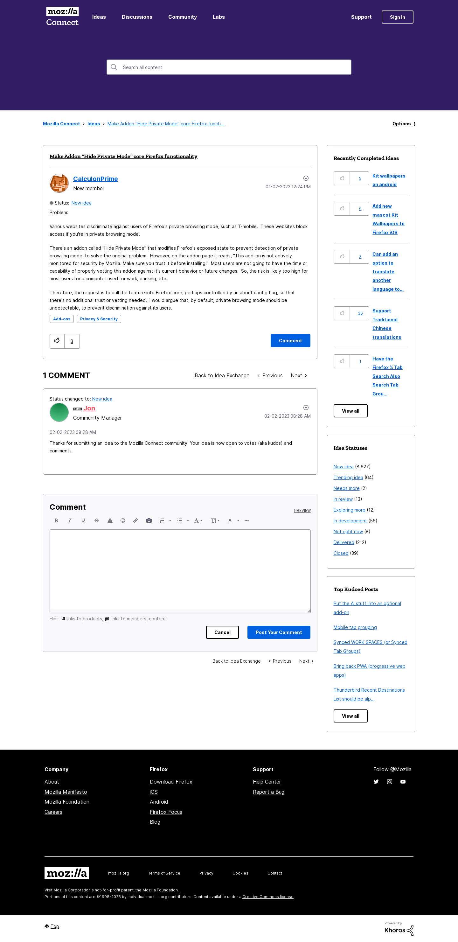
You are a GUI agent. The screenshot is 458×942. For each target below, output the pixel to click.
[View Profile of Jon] (89, 408)
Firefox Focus (166, 812)
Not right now (348, 531)
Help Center (267, 781)
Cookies (240, 873)
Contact (274, 873)
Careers (53, 812)
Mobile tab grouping (355, 627)
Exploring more (349, 510)
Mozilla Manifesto (66, 792)
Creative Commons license (268, 896)
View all (350, 411)
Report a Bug (268, 792)
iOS (154, 792)
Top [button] (55, 926)
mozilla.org (118, 873)
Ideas (99, 17)
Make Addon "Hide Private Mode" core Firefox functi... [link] (166, 123)
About (52, 781)
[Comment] (290, 340)
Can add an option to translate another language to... (388, 271)
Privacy (206, 873)
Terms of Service (164, 873)
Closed (341, 553)
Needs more (347, 488)
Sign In (397, 17)
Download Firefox (171, 781)
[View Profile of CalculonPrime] (95, 179)
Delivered (344, 542)
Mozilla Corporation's (73, 890)
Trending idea (348, 477)
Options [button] (401, 123)
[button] (57, 341)
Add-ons (61, 319)
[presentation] (56, 520)
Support (361, 17)
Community (182, 17)
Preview (302, 511)
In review (343, 499)
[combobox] (229, 67)
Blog (155, 822)
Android (159, 802)
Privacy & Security (99, 319)
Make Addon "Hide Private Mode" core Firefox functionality (124, 156)
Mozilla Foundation (67, 802)
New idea (82, 203)
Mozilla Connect (62, 17)
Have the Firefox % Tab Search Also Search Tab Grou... (387, 376)
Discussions (137, 17)
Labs (219, 17)
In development (350, 520)
